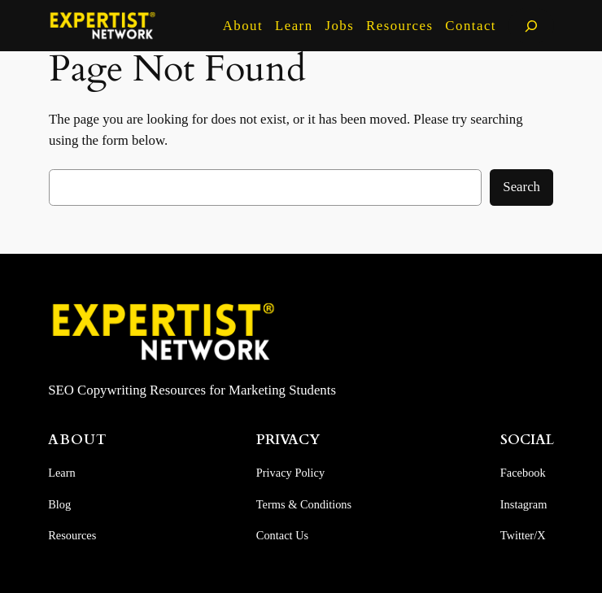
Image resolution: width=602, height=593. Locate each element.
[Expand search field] (531, 25)
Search (521, 186)
